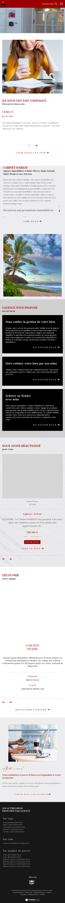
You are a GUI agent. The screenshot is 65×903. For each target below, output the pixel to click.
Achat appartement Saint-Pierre (14, 827)
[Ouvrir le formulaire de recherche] (50, 4)
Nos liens (23, 894)
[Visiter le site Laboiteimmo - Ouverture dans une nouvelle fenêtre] (32, 898)
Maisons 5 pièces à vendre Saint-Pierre (16, 864)
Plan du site (28, 892)
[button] (36, 145)
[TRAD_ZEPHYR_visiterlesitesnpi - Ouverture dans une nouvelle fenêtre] (31, 882)
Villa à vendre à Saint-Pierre (12, 825)
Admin (49, 892)
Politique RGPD (33, 894)
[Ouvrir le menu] (61, 4)
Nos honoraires (18, 892)
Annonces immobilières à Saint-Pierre (16, 843)
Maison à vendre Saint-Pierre (13, 829)
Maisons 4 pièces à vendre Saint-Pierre (16, 862)
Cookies (42, 894)
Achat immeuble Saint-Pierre (13, 823)
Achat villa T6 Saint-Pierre (12, 857)
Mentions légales (39, 892)
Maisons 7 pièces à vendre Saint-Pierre (16, 859)
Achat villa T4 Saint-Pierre (12, 855)
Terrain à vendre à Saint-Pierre (14, 832)
